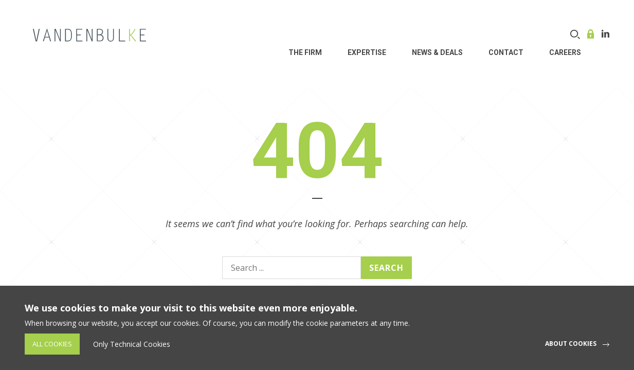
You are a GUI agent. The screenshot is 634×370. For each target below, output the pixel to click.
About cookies (570, 343)
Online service (591, 34)
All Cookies (52, 343)
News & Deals (437, 52)
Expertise (367, 52)
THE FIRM (305, 52)
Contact (505, 52)
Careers (565, 52)
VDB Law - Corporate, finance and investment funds (89, 35)
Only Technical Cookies (131, 344)
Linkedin (605, 34)
